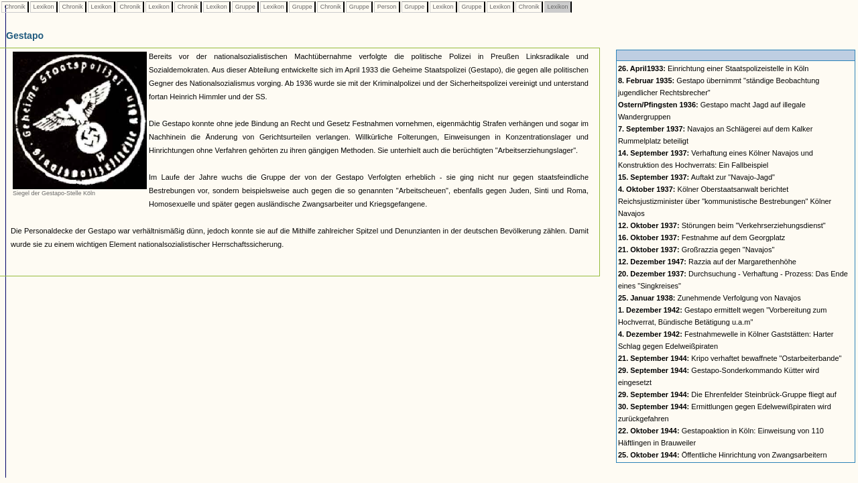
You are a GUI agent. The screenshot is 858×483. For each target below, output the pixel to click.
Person (386, 6)
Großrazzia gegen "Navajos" (696, 250)
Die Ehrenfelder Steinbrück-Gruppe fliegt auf (727, 394)
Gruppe (245, 6)
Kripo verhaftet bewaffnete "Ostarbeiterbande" (730, 358)
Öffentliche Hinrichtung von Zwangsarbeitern (722, 455)
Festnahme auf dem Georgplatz (701, 237)
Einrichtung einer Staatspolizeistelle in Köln (713, 68)
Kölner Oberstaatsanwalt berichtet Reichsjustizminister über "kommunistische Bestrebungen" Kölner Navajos (724, 201)
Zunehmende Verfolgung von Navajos (709, 298)
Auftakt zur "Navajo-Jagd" (696, 177)
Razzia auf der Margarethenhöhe (707, 262)
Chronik (15, 6)
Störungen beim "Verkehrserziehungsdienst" (722, 225)
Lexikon (44, 6)
